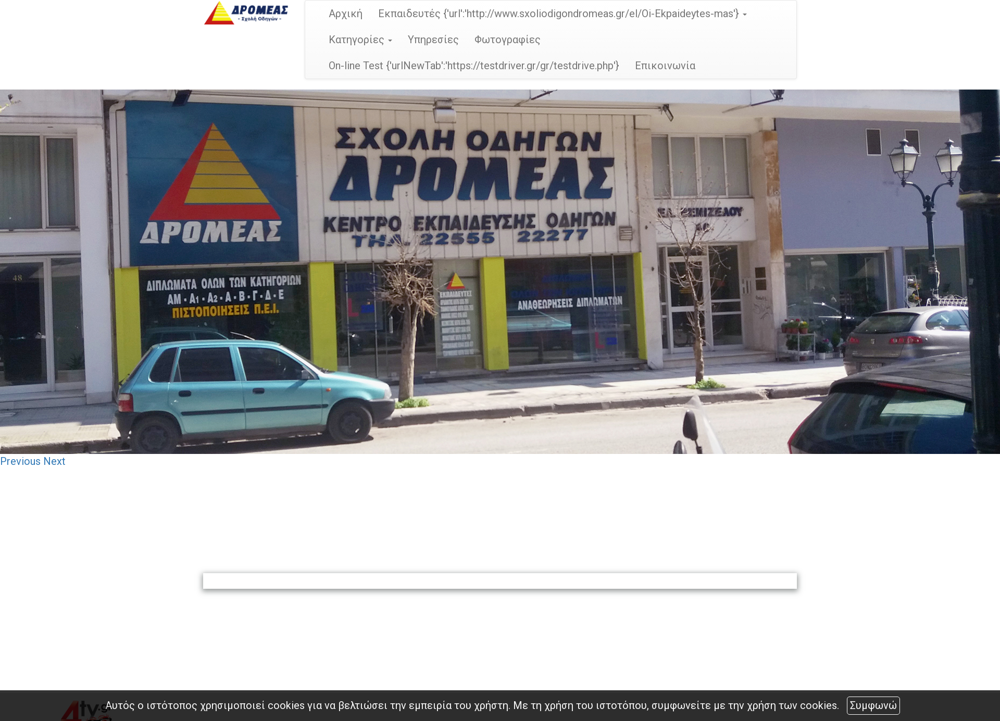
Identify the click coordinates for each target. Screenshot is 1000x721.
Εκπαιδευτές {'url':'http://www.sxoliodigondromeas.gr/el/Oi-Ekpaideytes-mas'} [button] (562, 13)
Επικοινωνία (665, 65)
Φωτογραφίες (507, 39)
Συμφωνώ (873, 705)
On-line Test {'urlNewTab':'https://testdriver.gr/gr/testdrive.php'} (474, 65)
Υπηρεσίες (433, 39)
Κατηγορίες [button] (360, 39)
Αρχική (345, 13)
